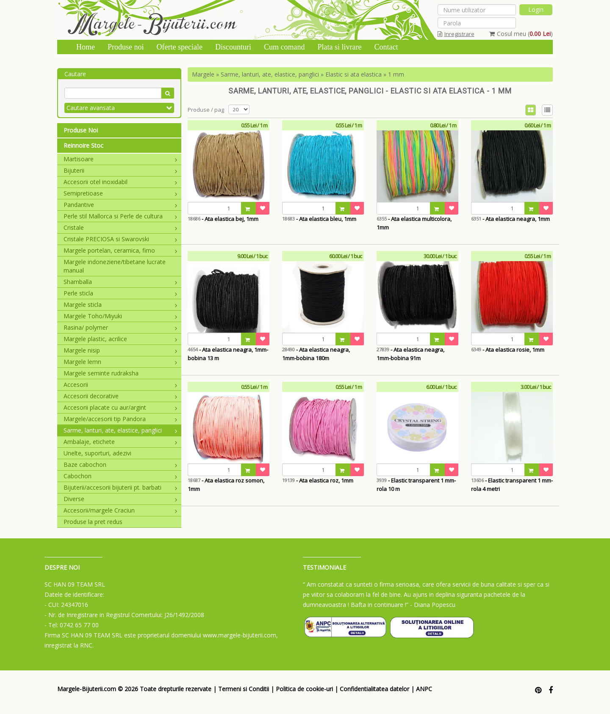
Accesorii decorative (120, 396)
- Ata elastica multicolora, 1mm (414, 223)
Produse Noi (81, 130)
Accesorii (120, 384)
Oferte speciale (179, 47)
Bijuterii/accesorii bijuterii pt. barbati (120, 487)
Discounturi (233, 47)
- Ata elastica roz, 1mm (317, 480)
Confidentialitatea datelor (374, 689)
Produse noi (126, 47)
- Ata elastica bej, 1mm (223, 219)
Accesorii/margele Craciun (120, 510)
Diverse (120, 499)
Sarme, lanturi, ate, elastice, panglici (120, 430)
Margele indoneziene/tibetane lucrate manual (115, 266)
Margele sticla (120, 304)
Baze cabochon (120, 464)
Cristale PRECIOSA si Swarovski (120, 239)
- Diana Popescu (432, 605)
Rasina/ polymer (120, 327)
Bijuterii (120, 170)
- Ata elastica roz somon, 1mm (226, 485)
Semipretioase (120, 193)
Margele (203, 74)
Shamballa (120, 282)
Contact (386, 47)
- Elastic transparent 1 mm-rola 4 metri (512, 485)
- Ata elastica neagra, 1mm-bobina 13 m (228, 354)
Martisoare (120, 159)
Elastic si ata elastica (353, 74)
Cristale (120, 227)
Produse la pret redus (93, 522)
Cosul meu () (521, 34)
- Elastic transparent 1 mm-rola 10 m (416, 485)
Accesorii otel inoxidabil (120, 182)
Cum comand (284, 47)
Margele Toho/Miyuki (120, 316)
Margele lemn (120, 362)
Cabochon (120, 476)
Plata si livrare (339, 47)
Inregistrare (456, 34)
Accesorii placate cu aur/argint (120, 407)
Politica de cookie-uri (304, 689)
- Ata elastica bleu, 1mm (319, 219)
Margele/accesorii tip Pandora (120, 419)
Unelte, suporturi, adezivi (97, 453)
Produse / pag (206, 109)
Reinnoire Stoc (83, 145)
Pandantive (120, 205)
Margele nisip (120, 350)
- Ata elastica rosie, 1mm (507, 349)
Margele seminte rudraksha (101, 373)
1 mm (396, 74)
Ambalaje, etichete (120, 442)
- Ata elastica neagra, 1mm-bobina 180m (316, 354)
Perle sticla (120, 293)
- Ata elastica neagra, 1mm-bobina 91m (410, 354)
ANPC (424, 689)
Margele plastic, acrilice (120, 339)
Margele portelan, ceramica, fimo (120, 250)
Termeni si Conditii (243, 689)
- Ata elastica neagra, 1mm (510, 219)
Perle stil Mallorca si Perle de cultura (120, 216)
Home (85, 47)
